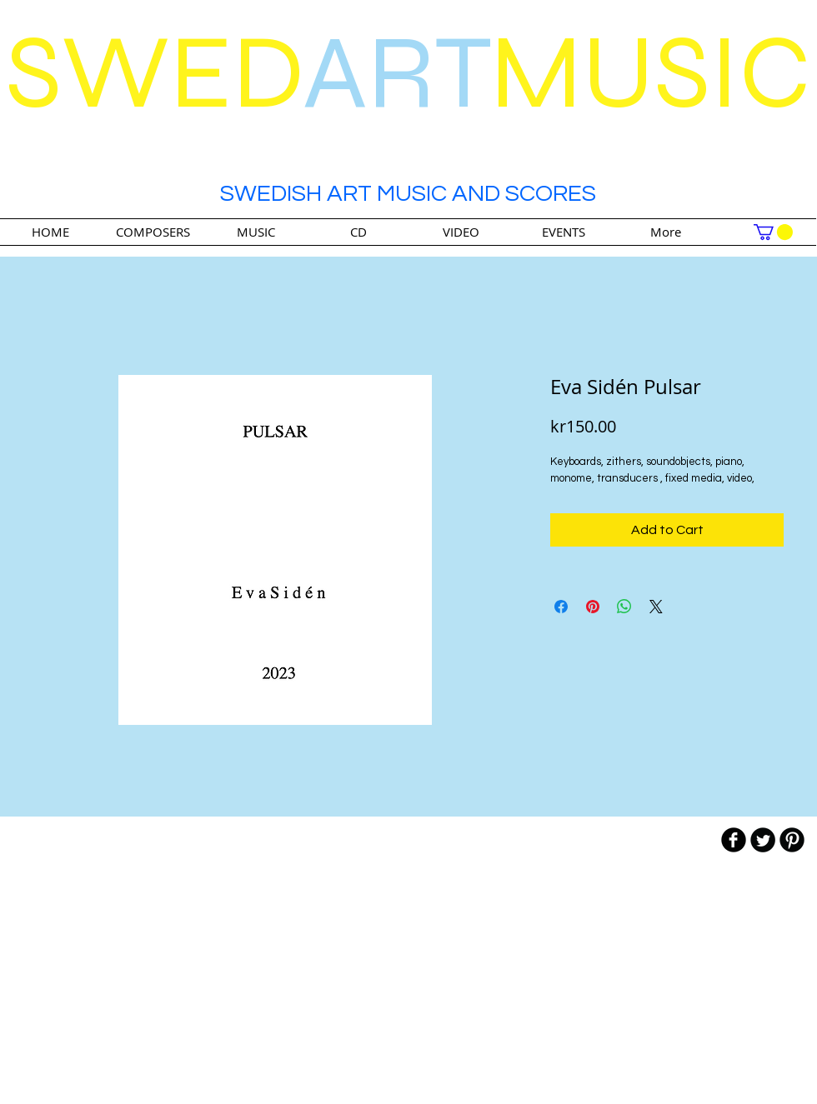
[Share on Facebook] (561, 607)
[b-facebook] (733, 839)
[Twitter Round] (762, 839)
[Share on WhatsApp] (624, 607)
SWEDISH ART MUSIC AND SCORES (408, 194)
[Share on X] (656, 607)
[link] (773, 232)
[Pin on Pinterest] (593, 607)
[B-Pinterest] (791, 839)
